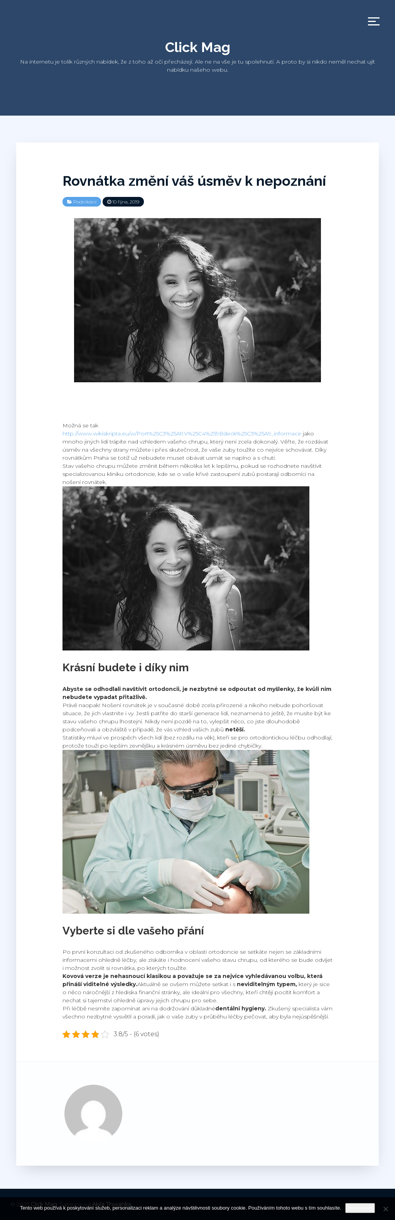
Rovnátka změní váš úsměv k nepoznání (194, 181)
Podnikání (84, 202)
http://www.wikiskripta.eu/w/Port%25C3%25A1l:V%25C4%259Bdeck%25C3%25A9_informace (181, 433)
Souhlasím (360, 1208)
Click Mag (197, 47)
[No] (385, 1209)
